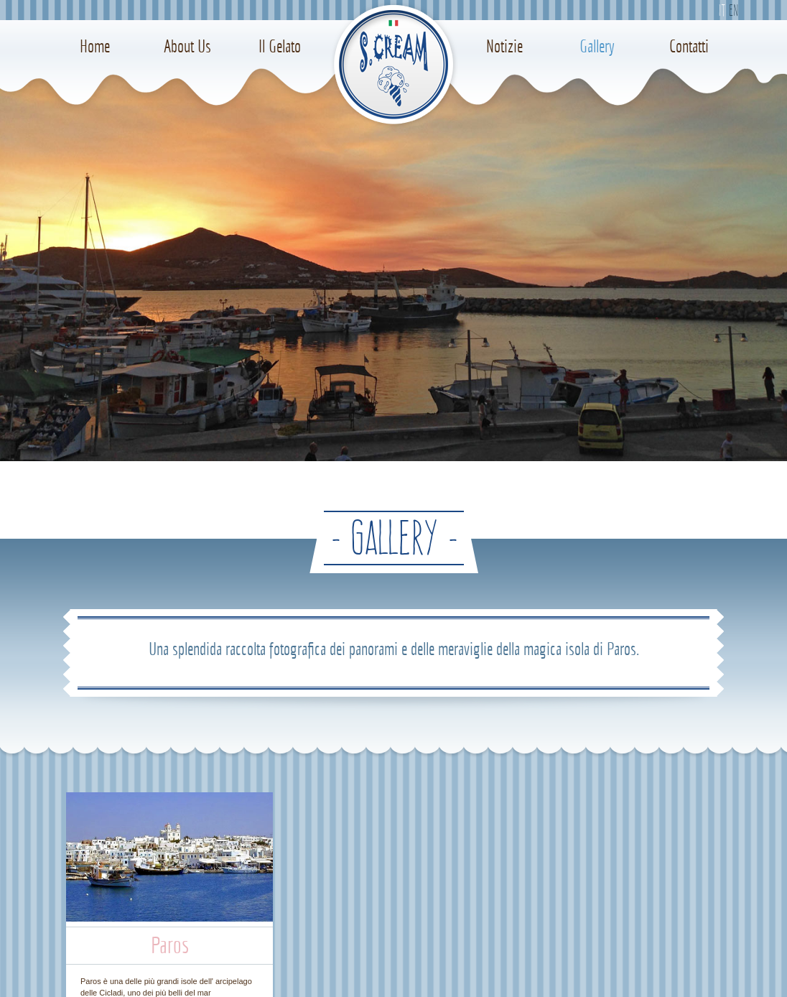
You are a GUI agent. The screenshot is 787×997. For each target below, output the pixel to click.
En (733, 10)
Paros (170, 945)
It (721, 10)
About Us (187, 46)
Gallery (597, 46)
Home (95, 46)
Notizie (504, 46)
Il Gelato (280, 46)
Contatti (689, 46)
